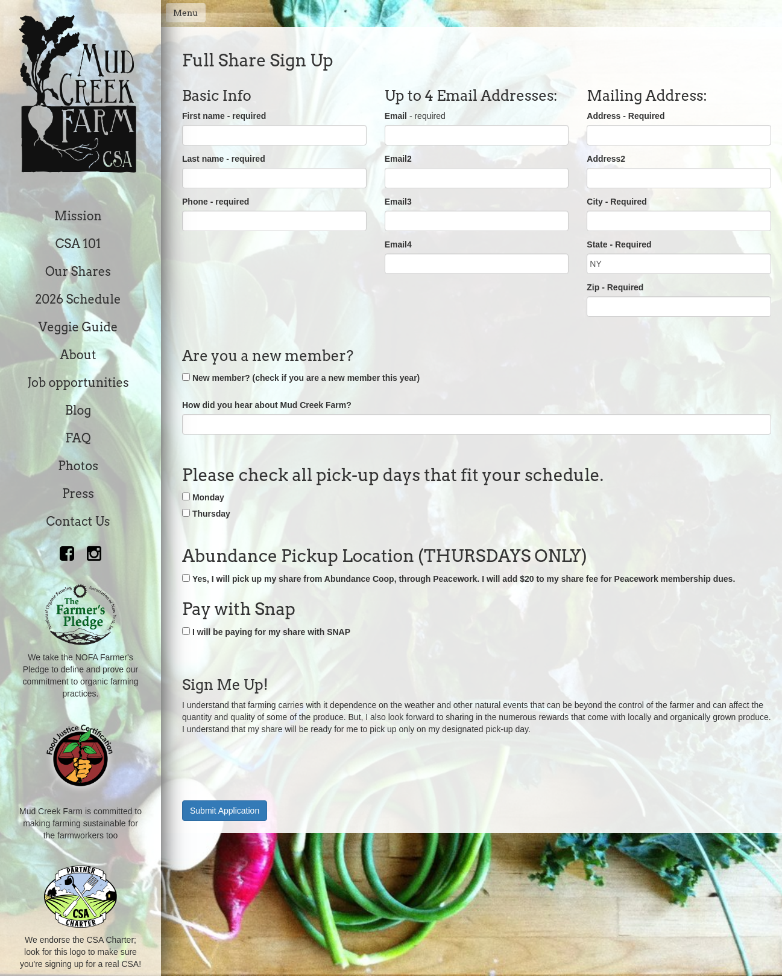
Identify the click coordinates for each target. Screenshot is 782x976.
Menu (185, 13)
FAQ (77, 438)
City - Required (617, 201)
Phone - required (215, 201)
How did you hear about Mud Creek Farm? (267, 405)
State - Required (619, 244)
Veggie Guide (78, 327)
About (78, 355)
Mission (78, 216)
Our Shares (78, 271)
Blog (78, 410)
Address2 (606, 159)
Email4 (398, 244)
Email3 (398, 201)
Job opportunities (77, 382)
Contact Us (78, 521)
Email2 (398, 159)
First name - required (224, 116)
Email (396, 116)
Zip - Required (615, 287)
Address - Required (625, 116)
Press (78, 493)
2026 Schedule (78, 299)
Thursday (211, 513)
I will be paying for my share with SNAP (271, 632)
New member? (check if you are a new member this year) (306, 378)
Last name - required (223, 159)
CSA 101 (78, 244)
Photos (78, 466)
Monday (208, 497)
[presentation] (273, 764)
